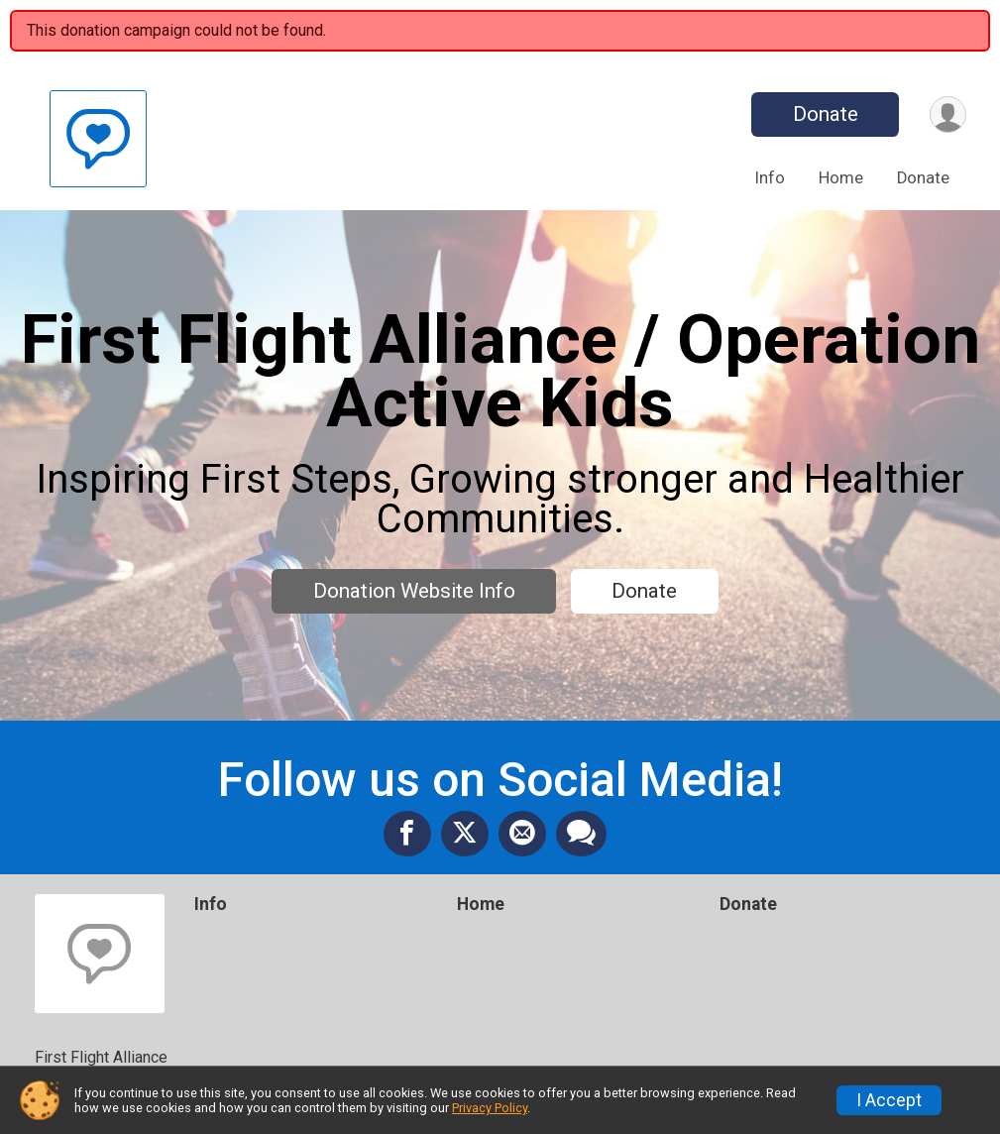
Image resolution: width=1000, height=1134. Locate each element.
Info (770, 178)
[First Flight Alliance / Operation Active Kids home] (98, 138)
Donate (825, 114)
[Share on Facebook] (407, 833)
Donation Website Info (414, 591)
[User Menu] (948, 114)
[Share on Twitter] (465, 833)
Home (841, 178)
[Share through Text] (581, 833)
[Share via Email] (522, 833)
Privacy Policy (489, 1107)
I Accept (889, 1100)
